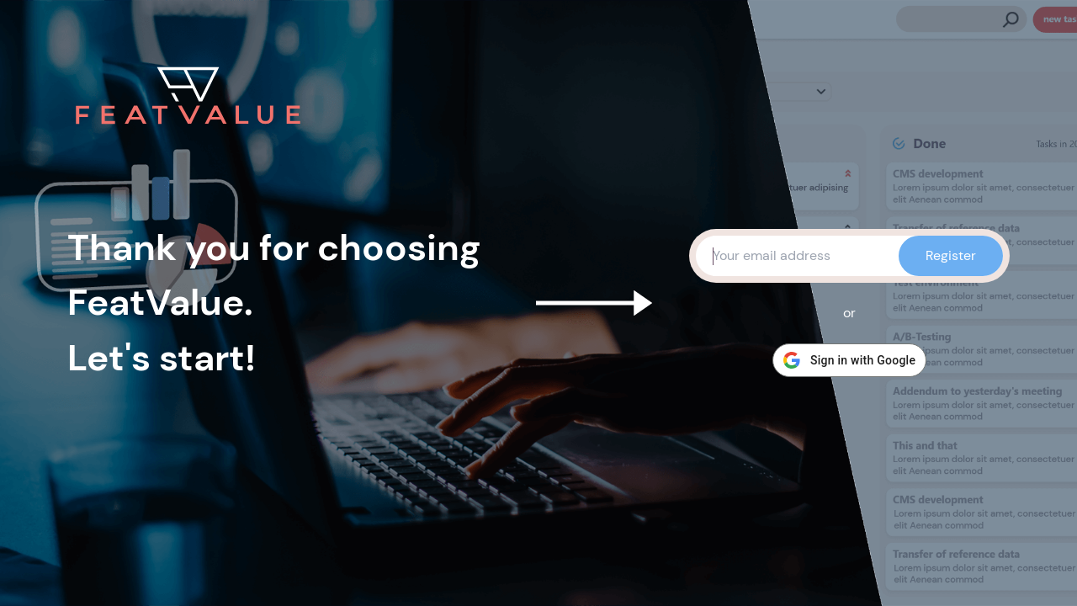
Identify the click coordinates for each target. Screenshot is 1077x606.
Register (951, 255)
